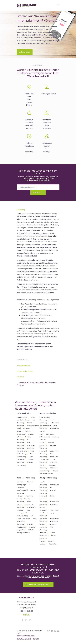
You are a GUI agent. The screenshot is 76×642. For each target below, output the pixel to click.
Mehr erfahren (24, 52)
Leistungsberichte (48, 93)
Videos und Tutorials (25, 371)
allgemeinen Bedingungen (25, 636)
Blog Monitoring (22, 417)
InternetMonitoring (33, 426)
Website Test (53, 544)
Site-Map (36, 638)
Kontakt (26, 614)
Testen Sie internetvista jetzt (38, 584)
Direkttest (38, 192)
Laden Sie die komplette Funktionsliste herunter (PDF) (36, 384)
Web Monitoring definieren (46, 530)
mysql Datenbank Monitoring (47, 516)
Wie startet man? (24, 365)
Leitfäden (20, 377)
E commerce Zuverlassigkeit (23, 487)
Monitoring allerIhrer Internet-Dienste (29, 99)
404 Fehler (20, 482)
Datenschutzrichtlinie (24, 638)
